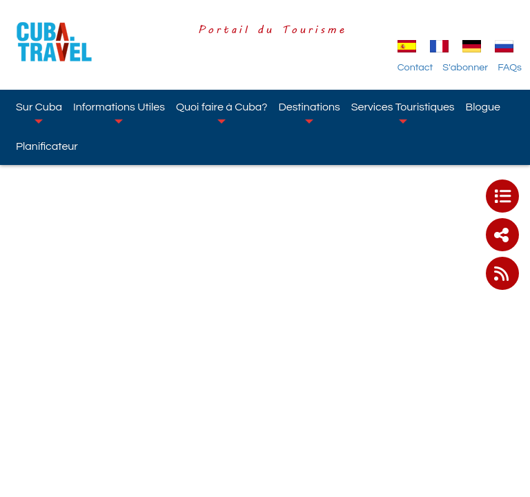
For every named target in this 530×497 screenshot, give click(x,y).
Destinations (309, 112)
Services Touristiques (403, 112)
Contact (415, 67)
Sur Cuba (39, 112)
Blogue (483, 107)
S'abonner (465, 67)
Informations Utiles (119, 112)
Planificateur (47, 146)
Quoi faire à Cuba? (222, 112)
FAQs (510, 67)
